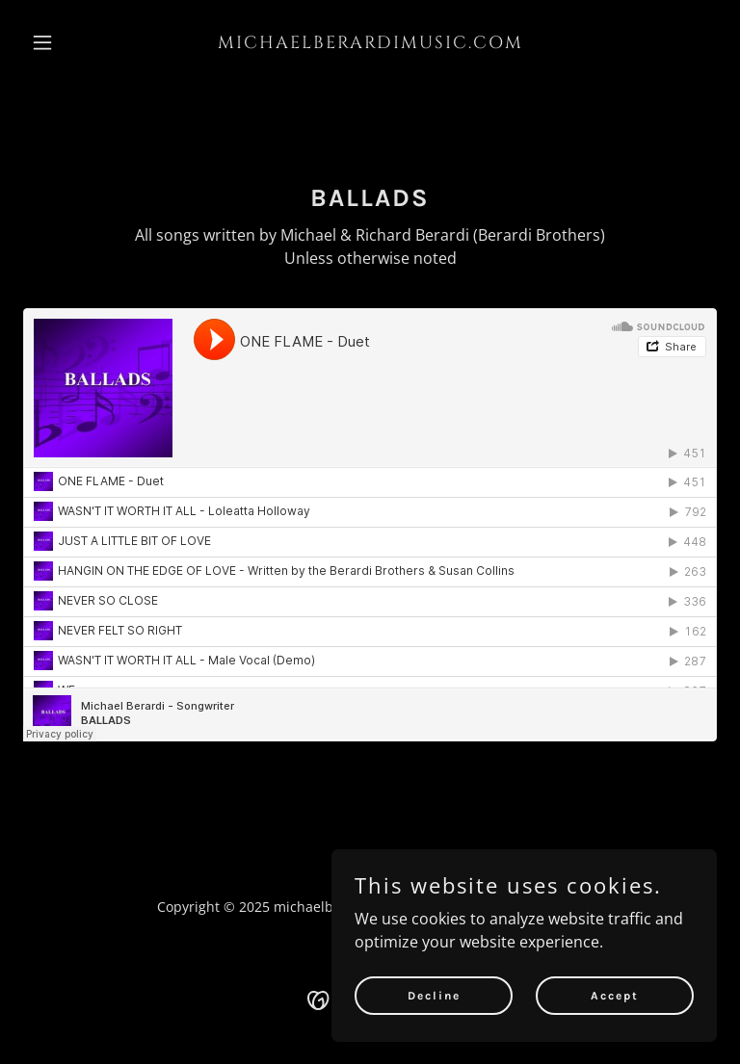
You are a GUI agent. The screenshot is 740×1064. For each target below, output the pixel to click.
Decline (434, 994)
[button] (75, 42)
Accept (615, 994)
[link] (370, 42)
